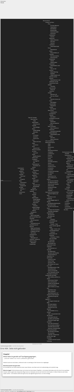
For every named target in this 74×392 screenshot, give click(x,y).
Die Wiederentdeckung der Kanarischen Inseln (53, 204)
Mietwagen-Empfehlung (33, 243)
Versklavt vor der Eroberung (51, 197)
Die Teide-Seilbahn (52, 304)
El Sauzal (50, 155)
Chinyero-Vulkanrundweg (36, 206)
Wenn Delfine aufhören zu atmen (53, 277)
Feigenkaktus (53, 27)
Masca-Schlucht (34, 193)
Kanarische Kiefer (54, 32)
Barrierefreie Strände (35, 187)
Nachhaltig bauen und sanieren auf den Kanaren (53, 293)
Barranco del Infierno (35, 209)
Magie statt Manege (35, 228)
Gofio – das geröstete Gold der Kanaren (53, 314)
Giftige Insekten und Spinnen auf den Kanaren (54, 76)
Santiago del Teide (52, 187)
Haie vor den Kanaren (52, 69)
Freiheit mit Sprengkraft (53, 283)
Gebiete (50, 84)
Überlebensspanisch (35, 229)
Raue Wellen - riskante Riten (53, 103)
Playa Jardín (36, 180)
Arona (49, 149)
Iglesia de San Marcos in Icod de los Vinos (36, 149)
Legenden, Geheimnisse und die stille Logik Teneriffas (53, 336)
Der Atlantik (53, 109)
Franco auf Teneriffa (52, 270)
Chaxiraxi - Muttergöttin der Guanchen (53, 233)
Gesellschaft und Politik (50, 275)
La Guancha (50, 168)
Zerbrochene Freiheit (53, 280)
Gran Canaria (68, 173)
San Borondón (51, 241)
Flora (49, 24)
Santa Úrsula (51, 185)
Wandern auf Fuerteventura (69, 165)
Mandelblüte (53, 28)
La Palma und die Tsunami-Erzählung (53, 340)
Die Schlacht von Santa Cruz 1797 (52, 265)
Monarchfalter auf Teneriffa (54, 53)
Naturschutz (51, 110)
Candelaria (50, 152)
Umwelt (50, 93)
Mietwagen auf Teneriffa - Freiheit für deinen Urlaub (35, 239)
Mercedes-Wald (35, 132)
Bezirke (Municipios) (50, 142)
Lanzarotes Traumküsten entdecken (69, 195)
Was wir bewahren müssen (54, 124)
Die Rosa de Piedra (52, 306)
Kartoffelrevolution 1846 (53, 267)
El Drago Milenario (54, 25)
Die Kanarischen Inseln (22, 192)
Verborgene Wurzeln (52, 317)
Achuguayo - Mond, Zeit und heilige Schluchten (54, 238)
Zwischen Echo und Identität (52, 308)
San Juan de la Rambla (53, 181)
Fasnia (49, 158)
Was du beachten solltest (34, 220)
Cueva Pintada (68, 186)
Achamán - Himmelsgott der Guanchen (53, 221)
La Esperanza (51, 153)
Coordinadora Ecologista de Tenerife (53, 113)
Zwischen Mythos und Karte (52, 194)
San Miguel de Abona (53, 182)
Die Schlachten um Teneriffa (52, 248)
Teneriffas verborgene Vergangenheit (52, 212)
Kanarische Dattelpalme (52, 34)
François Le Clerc (52, 259)
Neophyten (53, 121)
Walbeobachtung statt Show (52, 297)
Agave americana (54, 40)
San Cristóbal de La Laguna (52, 178)
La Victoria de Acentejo (53, 171)
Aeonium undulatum (52, 43)
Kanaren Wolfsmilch (52, 37)
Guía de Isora (51, 165)
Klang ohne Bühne (52, 285)
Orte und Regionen (49, 141)
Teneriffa (67, 153)
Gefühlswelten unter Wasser (54, 66)
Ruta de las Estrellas (35, 203)
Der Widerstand (51, 251)
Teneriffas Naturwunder (52, 87)
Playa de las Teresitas (35, 171)
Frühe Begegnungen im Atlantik (53, 200)
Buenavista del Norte (53, 150)
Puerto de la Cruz (35, 139)
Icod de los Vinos (35, 145)
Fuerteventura (68, 155)
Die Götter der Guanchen (51, 217)
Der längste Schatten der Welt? (53, 301)
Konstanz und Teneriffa (53, 253)
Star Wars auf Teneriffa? (53, 318)
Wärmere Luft (53, 94)
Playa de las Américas (35, 174)
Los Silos (50, 174)
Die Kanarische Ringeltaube (53, 58)
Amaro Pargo (51, 261)
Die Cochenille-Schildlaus (54, 325)
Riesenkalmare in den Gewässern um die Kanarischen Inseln (54, 81)
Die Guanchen (51, 214)
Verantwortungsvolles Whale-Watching (55, 132)
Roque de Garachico (52, 90)
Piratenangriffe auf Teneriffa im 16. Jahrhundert (52, 256)
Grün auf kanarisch (52, 282)
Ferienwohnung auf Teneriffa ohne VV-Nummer (35, 225)
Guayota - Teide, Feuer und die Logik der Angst (54, 225)
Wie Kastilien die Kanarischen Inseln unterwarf (51, 245)
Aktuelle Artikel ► (21, 170)
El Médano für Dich (35, 231)
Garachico (35, 137)
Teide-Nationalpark (35, 196)
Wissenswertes (46, 20)
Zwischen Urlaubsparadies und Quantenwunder (53, 329)
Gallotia (52, 60)
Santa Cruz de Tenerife (36, 124)
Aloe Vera (52, 41)
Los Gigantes (36, 161)
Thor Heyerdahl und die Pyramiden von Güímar (53, 273)
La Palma (67, 201)
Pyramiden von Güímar (36, 166)
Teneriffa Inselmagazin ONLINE (6, 345)
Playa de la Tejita (35, 182)
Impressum (2, 391)
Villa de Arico (51, 147)
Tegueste (50, 190)
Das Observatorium (35, 163)
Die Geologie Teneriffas (53, 331)
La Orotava (35, 135)
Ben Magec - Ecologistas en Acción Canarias (54, 118)
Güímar (49, 163)
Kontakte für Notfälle (33, 212)
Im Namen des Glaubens (53, 209)
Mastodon (3, 1)
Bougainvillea (53, 30)
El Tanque (50, 157)
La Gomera (67, 203)
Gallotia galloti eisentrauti (53, 63)
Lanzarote (67, 189)
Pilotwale (52, 73)
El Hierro (67, 205)
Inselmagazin (21, 168)
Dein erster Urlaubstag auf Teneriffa (33, 234)
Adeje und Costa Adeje (36, 142)
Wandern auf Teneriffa (33, 190)
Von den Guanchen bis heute (52, 207)
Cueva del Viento (35, 153)
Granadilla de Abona (52, 161)
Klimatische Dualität (52, 106)
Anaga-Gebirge (36, 130)
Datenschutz (7, 391)
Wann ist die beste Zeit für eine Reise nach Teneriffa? (35, 217)
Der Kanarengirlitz (54, 56)
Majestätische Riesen (53, 50)
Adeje (49, 144)
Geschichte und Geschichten (52, 192)
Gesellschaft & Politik (22, 186)
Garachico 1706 (51, 262)
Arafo (49, 145)
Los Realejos (51, 173)
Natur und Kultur (52, 126)
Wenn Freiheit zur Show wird (54, 128)
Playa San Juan (36, 185)
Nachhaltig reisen (52, 290)
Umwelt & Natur (22, 180)
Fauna (49, 48)
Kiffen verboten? (52, 291)
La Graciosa (67, 206)
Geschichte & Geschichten (22, 183)
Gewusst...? (22, 189)
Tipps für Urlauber (21, 173)
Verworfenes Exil (52, 269)
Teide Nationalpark (35, 121)
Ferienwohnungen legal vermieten (53, 321)
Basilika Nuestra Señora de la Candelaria (36, 157)
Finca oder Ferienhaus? (53, 323)
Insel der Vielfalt (68, 183)
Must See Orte (34, 119)
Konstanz (30, 391)
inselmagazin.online (13, 391)
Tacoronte (50, 189)
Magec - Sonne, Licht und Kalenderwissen (54, 229)
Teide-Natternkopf (54, 46)
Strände (32, 169)
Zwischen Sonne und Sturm (54, 100)
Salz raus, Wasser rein (53, 96)
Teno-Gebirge (36, 201)
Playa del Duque (34, 177)
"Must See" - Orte (22, 176)
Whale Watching (54, 72)
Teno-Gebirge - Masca (36, 128)
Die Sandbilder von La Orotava (52, 311)
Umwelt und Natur (49, 22)
